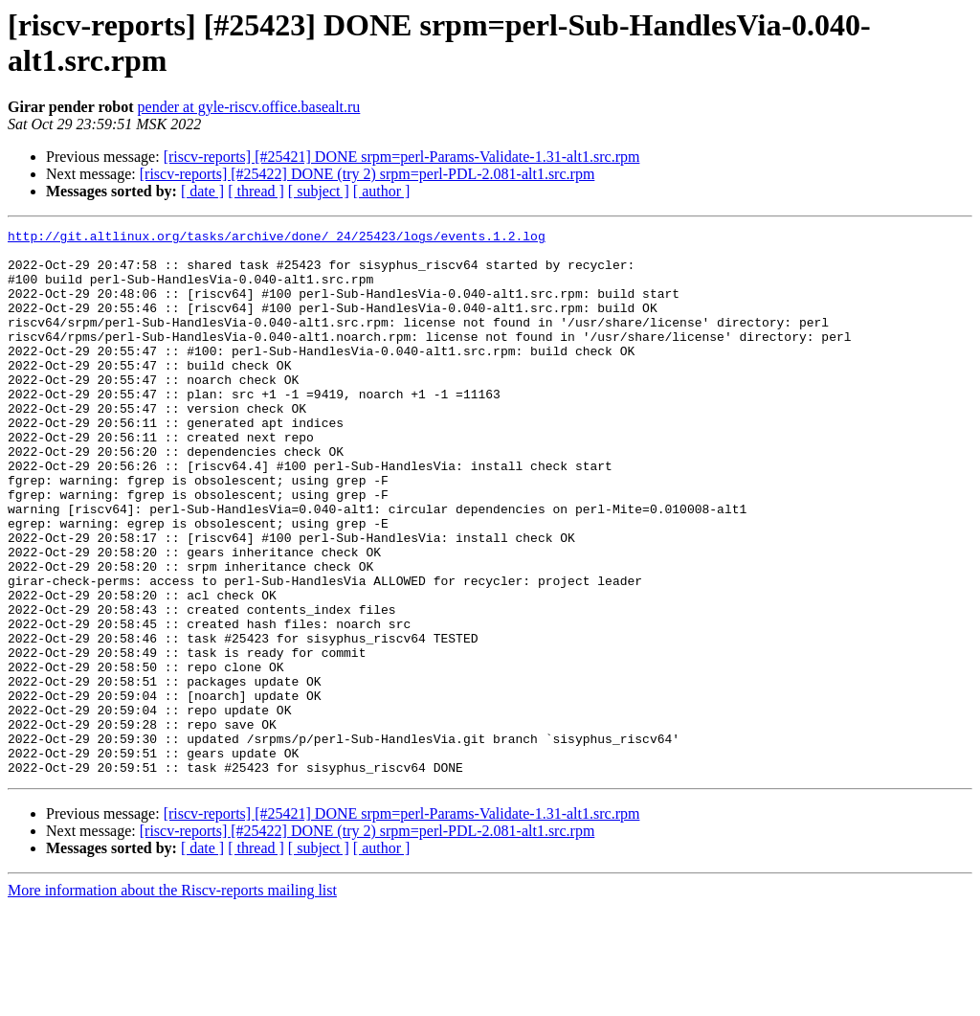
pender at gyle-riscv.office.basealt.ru (249, 107)
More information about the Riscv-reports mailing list (172, 999)
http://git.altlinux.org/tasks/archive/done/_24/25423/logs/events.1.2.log (277, 238)
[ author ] (382, 191)
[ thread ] (256, 191)
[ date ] (202, 191)
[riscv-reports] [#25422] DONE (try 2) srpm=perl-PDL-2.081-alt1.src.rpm (367, 174)
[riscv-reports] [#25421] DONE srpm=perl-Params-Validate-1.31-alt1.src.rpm (402, 156)
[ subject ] (318, 191)
